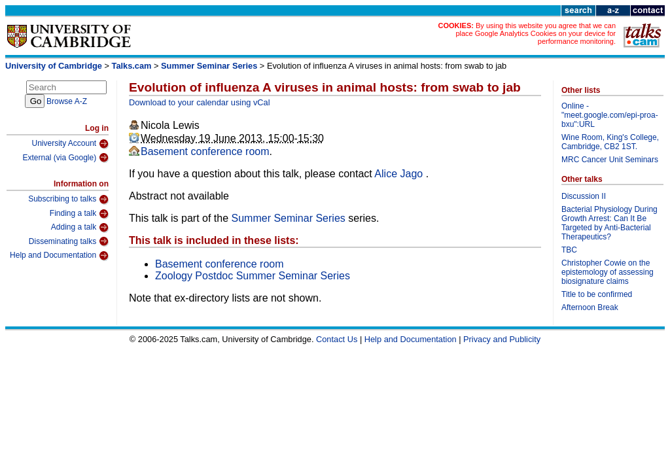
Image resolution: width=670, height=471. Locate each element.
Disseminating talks (69, 241)
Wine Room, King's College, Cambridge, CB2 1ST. (610, 142)
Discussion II (583, 196)
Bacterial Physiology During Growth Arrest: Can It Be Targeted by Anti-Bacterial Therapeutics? (609, 223)
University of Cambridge (53, 66)
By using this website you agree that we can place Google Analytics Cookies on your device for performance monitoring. (535, 33)
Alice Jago (399, 173)
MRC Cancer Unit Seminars (609, 159)
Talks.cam (132, 66)
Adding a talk (80, 227)
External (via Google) (65, 157)
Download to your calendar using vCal (199, 102)
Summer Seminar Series (209, 66)
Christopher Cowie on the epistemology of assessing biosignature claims (607, 272)
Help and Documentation (59, 256)
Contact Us (336, 339)
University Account (70, 144)
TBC (569, 249)
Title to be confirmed (596, 294)
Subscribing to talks (68, 199)
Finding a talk (79, 214)
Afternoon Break (589, 307)
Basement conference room (205, 151)
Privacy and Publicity (501, 339)
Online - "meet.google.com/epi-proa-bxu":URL (609, 115)
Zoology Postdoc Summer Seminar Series (252, 275)
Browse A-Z (66, 101)
